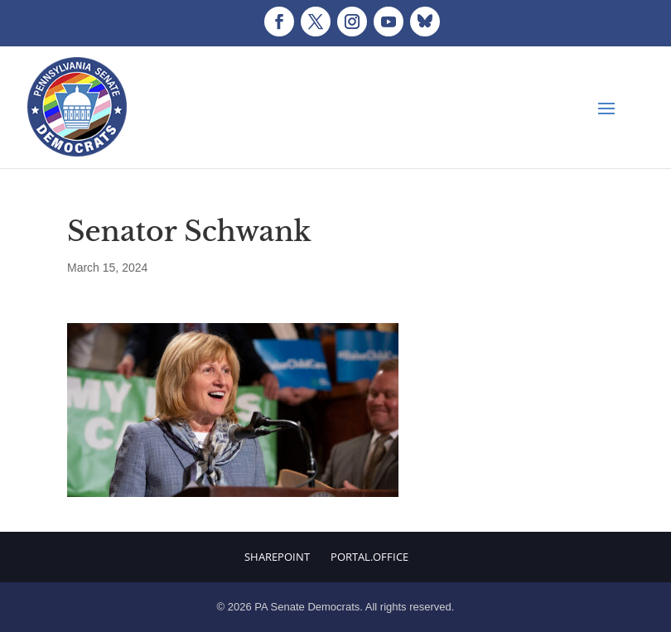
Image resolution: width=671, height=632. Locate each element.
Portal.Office (369, 556)
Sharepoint (277, 556)
